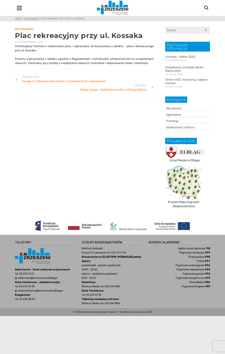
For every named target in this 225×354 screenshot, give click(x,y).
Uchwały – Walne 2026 (180, 56)
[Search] (206, 8)
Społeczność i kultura (180, 127)
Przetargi (172, 121)
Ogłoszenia (173, 114)
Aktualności (24, 29)
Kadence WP (146, 312)
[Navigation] (19, 8)
